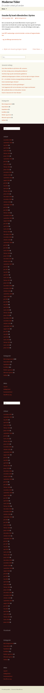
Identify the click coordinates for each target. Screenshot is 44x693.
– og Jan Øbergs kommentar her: (12, 39)
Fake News (37, 49)
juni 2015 (6, 331)
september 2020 (8, 204)
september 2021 (8, 177)
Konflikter (4, 112)
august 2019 (7, 221)
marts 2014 (6, 345)
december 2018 (8, 234)
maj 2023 (6, 145)
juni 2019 (6, 223)
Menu (3, 9)
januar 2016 (6, 315)
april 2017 (6, 275)
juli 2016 (6, 299)
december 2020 (8, 196)
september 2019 (8, 218)
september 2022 (8, 159)
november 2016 (8, 288)
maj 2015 (6, 334)
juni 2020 (6, 210)
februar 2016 (7, 312)
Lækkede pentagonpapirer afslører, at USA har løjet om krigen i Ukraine (20, 76)
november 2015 (8, 321)
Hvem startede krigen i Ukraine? (10, 82)
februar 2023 (7, 153)
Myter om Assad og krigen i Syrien (14, 49)
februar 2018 (7, 253)
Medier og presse (6, 115)
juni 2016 (6, 302)
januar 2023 (6, 156)
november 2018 (8, 237)
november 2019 (8, 215)
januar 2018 (6, 256)
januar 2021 (6, 194)
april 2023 (6, 148)
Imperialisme (5, 106)
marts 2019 (6, 229)
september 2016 (8, 294)
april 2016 (6, 307)
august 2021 (7, 180)
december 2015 (8, 318)
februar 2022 (7, 167)
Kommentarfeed (8, 392)
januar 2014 (6, 348)
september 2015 (8, 326)
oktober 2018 (7, 240)
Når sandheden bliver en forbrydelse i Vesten (14, 90)
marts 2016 (6, 310)
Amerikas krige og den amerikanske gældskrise (14, 74)
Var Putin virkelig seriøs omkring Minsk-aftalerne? (14, 71)
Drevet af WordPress (17, 689)
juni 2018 (6, 248)
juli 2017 (6, 267)
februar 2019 (7, 231)
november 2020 (8, 199)
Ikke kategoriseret (21, 18)
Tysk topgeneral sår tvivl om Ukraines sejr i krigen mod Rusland (18, 87)
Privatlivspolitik (6, 689)
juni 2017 (6, 269)
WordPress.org (8, 394)
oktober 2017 (7, 261)
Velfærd (4, 120)
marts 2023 (6, 150)
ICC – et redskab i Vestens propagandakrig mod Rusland (16, 79)
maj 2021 (6, 186)
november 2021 (8, 172)
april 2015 (6, 337)
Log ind (5, 386)
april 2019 (6, 226)
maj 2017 (6, 272)
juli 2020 (6, 207)
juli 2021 (6, 183)
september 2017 (8, 264)
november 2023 (8, 140)
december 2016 (8, 285)
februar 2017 (7, 280)
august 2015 (7, 329)
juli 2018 (6, 245)
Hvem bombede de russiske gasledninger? (13, 84)
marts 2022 (6, 164)
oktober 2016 (7, 291)
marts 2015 (6, 339)
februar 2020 (7, 213)
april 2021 (6, 188)
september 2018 (8, 242)
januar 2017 (6, 283)
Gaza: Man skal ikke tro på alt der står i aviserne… (15, 68)
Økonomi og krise (6, 117)
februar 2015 (7, 342)
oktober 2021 (7, 175)
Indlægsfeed (7, 389)
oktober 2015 (7, 323)
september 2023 (8, 142)
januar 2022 (6, 169)
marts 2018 (6, 250)
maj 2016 (6, 304)
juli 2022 (6, 161)
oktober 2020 (7, 202)
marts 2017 (6, 277)
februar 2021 (7, 191)
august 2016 (7, 296)
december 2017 (8, 258)
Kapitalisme (5, 109)
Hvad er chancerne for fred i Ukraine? (11, 92)
